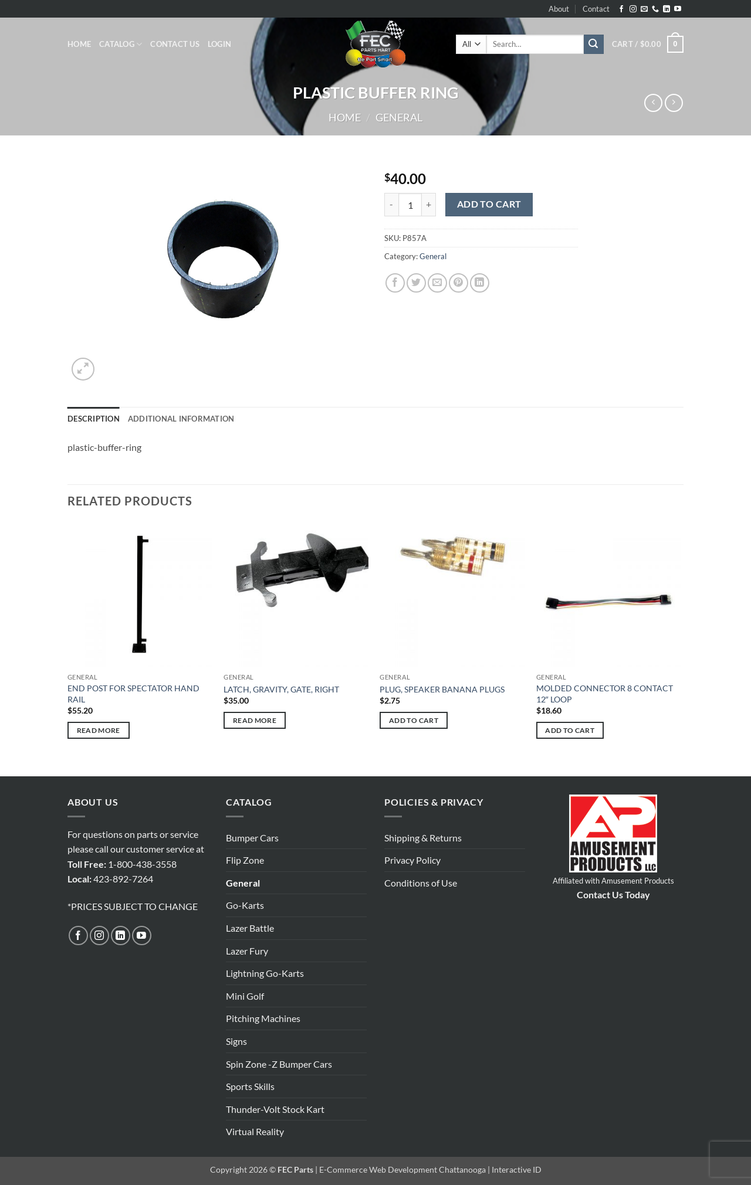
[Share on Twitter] (416, 283)
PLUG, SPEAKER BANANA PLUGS (442, 689)
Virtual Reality (255, 1131)
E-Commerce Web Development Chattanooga (402, 1169)
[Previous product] (674, 103)
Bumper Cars (252, 837)
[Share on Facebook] (395, 283)
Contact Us (174, 44)
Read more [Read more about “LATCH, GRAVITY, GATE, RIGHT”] (254, 720)
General (399, 117)
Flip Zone (245, 859)
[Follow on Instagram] (633, 9)
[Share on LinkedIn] (479, 283)
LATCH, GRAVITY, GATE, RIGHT (281, 689)
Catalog (120, 44)
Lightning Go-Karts (265, 973)
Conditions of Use (420, 882)
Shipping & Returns (423, 837)
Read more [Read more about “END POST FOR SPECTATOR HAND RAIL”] (98, 730)
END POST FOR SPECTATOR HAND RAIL (133, 693)
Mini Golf (245, 995)
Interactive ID (517, 1169)
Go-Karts (245, 905)
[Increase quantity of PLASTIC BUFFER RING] (429, 204)
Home (79, 44)
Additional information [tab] (181, 418)
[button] (219, 44)
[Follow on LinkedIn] (666, 9)
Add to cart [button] (413, 720)
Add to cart (489, 204)
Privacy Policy (412, 859)
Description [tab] (93, 418)
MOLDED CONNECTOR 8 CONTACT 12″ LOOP (604, 693)
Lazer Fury (247, 950)
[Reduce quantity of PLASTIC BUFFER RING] (391, 204)
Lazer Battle (250, 927)
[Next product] (653, 103)
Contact (596, 8)
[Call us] (655, 9)
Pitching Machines (263, 1018)
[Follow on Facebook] (621, 9)
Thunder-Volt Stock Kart (275, 1109)
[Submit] (594, 45)
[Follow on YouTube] (677, 9)
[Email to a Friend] (437, 283)
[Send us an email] (644, 9)
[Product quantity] (410, 204)
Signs (236, 1041)
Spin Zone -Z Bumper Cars (279, 1063)
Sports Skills (250, 1086)
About (559, 8)
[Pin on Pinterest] (458, 283)
